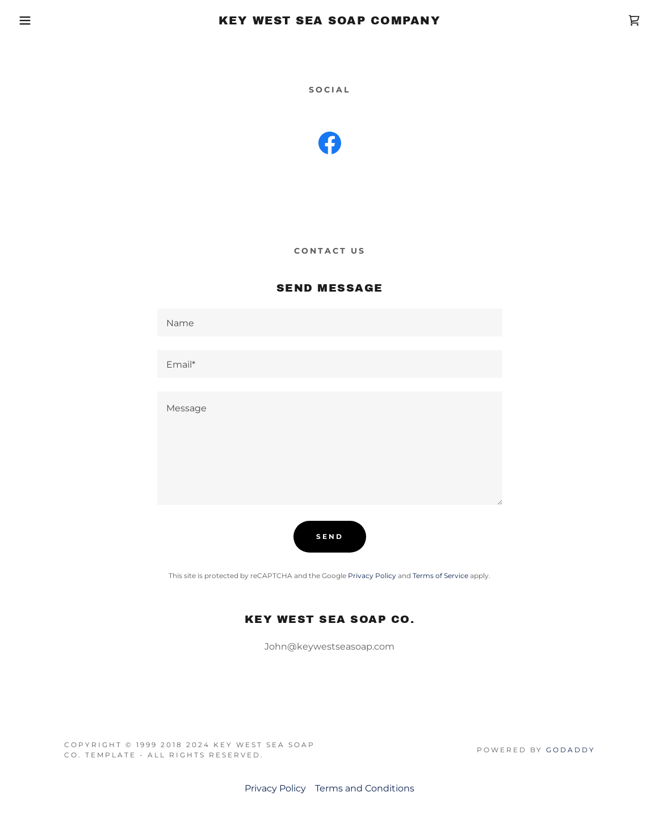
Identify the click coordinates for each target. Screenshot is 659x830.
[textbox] (329, 322)
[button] (33, 20)
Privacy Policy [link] (372, 575)
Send (329, 536)
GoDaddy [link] (570, 749)
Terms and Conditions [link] (364, 788)
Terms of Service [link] (440, 575)
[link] (330, 21)
